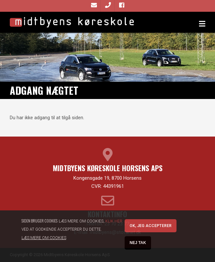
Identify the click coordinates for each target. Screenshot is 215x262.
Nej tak (138, 244)
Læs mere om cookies (44, 239)
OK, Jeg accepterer (151, 227)
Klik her (113, 223)
